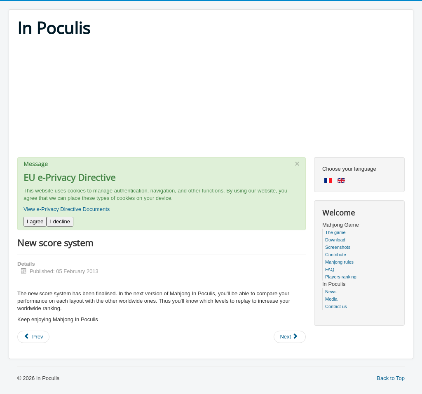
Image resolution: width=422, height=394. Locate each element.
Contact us (336, 306)
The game (335, 232)
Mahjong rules (339, 262)
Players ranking (340, 276)
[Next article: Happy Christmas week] (290, 337)
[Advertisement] (211, 99)
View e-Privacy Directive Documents (66, 209)
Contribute (335, 254)
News (331, 291)
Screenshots (337, 247)
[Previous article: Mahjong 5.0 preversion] (33, 337)
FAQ (329, 269)
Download (335, 239)
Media (331, 299)
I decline (60, 221)
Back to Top (391, 378)
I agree (35, 221)
